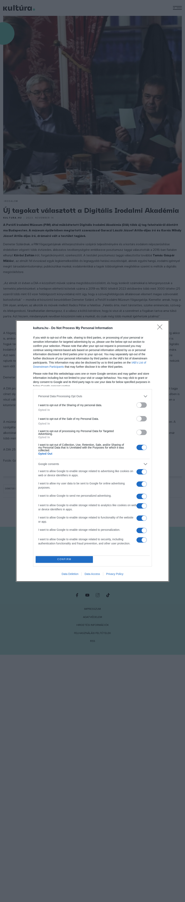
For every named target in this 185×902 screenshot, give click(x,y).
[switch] (141, 404)
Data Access (92, 575)
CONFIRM (65, 559)
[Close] (161, 327)
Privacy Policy (114, 575)
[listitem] (92, 395)
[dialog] (92, 451)
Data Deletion (70, 575)
